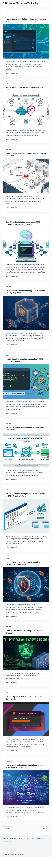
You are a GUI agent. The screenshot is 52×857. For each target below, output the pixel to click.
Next (45, 828)
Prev (7, 828)
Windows (8, 15)
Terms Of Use (7, 841)
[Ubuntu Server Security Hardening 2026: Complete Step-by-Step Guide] (26, 313)
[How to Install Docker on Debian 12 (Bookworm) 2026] (26, 110)
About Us (13, 838)
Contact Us (21, 838)
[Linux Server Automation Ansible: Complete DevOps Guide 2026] (26, 176)
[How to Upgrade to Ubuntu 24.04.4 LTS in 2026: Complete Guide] (26, 719)
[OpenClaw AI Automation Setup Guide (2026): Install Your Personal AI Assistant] (26, 244)
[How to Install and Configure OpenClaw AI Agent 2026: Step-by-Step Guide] (26, 787)
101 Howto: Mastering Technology (21, 3)
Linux (7, 83)
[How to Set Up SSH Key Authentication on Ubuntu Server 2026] (26, 450)
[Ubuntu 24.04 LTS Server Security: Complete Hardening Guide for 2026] (26, 584)
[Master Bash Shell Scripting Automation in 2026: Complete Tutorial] (26, 381)
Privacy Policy (40, 838)
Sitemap (5, 838)
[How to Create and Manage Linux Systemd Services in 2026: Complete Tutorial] (26, 516)
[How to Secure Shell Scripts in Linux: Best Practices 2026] (26, 41)
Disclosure (30, 838)
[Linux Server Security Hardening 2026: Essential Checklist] (26, 653)
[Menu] (48, 3)
